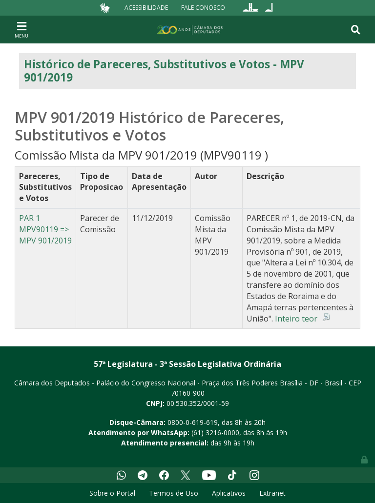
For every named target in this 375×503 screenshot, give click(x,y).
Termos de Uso (173, 493)
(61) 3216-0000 (215, 432)
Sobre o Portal (112, 493)
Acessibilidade (146, 7)
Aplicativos (229, 493)
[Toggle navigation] (21, 29)
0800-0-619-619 (192, 422)
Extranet (272, 493)
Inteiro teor (296, 318)
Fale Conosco (203, 7)
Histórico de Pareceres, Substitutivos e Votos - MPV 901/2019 (164, 71)
